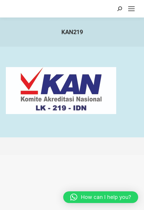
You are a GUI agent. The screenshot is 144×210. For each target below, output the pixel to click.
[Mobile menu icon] (131, 8)
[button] (100, 197)
